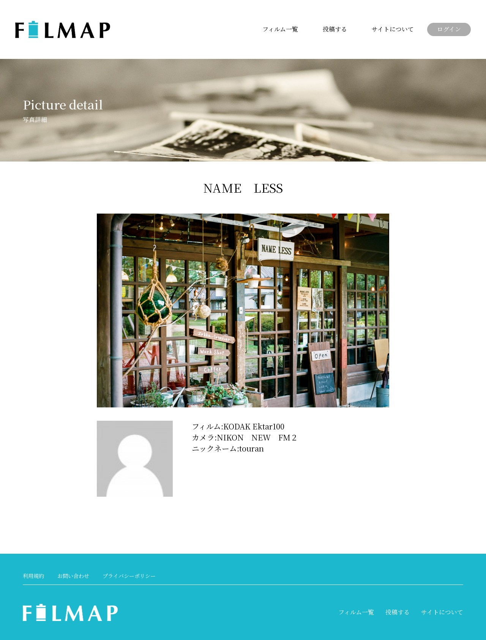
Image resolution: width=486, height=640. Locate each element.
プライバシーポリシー (129, 576)
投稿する (335, 29)
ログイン (449, 29)
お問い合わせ (73, 576)
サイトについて (393, 29)
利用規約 (33, 576)
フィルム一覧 (280, 29)
